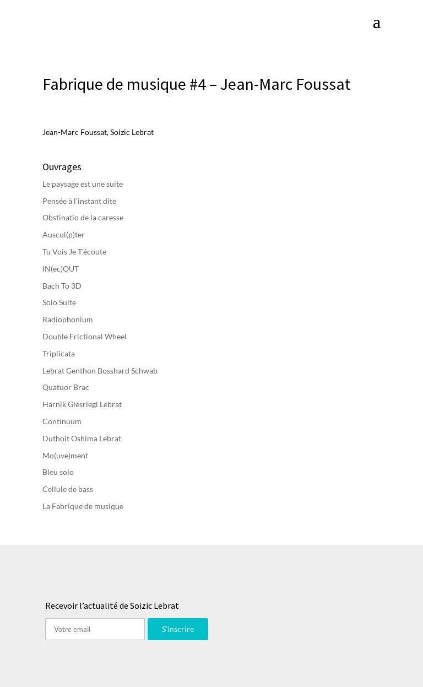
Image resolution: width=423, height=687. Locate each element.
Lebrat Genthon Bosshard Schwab (100, 370)
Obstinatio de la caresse (82, 217)
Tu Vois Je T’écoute (74, 251)
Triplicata (58, 353)
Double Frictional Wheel (84, 336)
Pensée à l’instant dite (79, 200)
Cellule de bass (67, 489)
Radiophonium (67, 319)
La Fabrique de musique (82, 506)
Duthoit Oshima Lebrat (81, 438)
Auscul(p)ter (63, 234)
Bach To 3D (62, 285)
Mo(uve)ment (65, 455)
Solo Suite (59, 302)
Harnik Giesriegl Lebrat (82, 404)
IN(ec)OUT (60, 268)
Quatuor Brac (65, 387)
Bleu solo (58, 472)
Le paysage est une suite (82, 183)
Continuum (62, 421)
